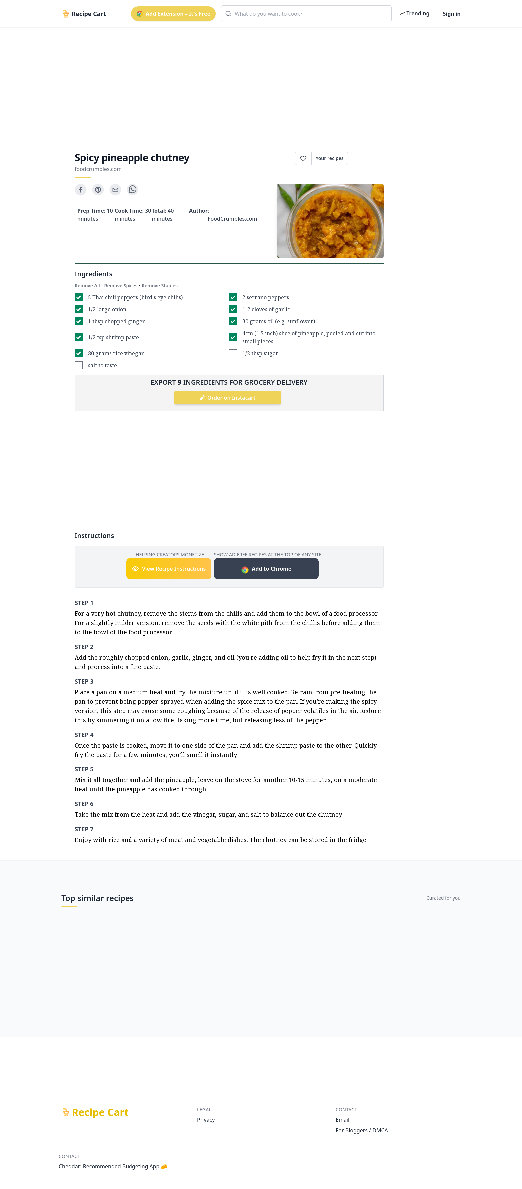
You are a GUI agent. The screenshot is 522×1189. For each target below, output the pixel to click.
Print (366, 158)
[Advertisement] (258, 83)
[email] (115, 190)
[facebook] (81, 190)
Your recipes (330, 158)
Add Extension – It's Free (173, 13)
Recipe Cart (100, 1112)
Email (342, 1119)
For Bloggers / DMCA (362, 1130)
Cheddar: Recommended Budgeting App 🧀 (113, 1166)
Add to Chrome (266, 569)
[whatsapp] (132, 190)
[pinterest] (98, 190)
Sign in (452, 13)
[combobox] (306, 13)
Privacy (206, 1119)
